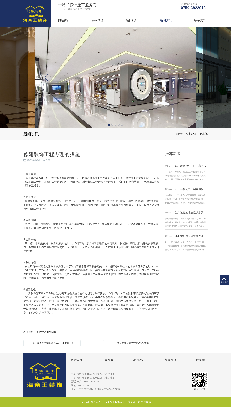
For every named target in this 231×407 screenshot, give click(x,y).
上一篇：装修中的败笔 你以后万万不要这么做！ (52, 343)
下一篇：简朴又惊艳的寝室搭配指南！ (132, 343)
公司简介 (108, 360)
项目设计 (139, 360)
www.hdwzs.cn (47, 332)
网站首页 (190, 133)
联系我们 (202, 360)
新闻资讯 (203, 133)
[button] (109, 125)
